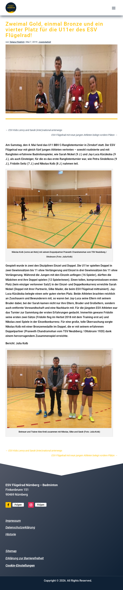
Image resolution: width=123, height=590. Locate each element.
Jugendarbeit (45, 42)
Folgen (18, 504)
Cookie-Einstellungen (20, 565)
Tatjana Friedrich (17, 42)
